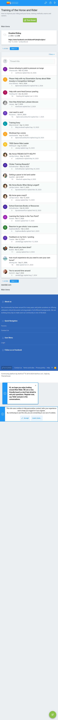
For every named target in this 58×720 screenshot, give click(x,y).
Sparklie (12, 235)
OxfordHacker (14, 225)
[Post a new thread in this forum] (32, 119)
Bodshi (17, 279)
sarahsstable (13, 194)
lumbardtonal (23, 100)
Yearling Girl (13, 152)
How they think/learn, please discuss (23, 160)
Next (14, 107)
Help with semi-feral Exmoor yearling (23, 150)
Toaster (11, 298)
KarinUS (12, 331)
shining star (13, 321)
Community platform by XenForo (22, 672)
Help (48, 666)
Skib (17, 323)
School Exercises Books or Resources (24, 264)
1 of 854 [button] (5, 107)
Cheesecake (13, 129)
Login (3, 641)
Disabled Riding (14, 91)
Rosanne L (12, 173)
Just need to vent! (16, 171)
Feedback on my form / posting (21, 295)
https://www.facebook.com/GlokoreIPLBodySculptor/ (27, 98)
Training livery (14, 181)
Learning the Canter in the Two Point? (24, 274)
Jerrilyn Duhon (14, 214)
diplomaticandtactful (22, 144)
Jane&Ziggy (19, 300)
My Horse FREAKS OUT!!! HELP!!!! (22, 212)
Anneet (11, 277)
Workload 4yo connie (17, 191)
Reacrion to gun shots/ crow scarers (23, 285)
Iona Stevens (13, 142)
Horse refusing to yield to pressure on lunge (26, 126)
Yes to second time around (19, 329)
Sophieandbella (14, 287)
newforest (18, 165)
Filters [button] (51, 113)
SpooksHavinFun (21, 248)
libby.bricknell (13, 183)
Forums (3, 624)
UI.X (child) (6, 666)
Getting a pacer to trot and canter (22, 233)
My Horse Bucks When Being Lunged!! (24, 243)
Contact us (5, 629)
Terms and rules (28, 666)
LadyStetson (19, 217)
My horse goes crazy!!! (18, 254)
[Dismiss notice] (35, 684)
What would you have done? (20, 306)
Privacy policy (40, 666)
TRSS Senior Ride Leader (19, 202)
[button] (3, 3)
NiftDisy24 (12, 204)
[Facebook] (2, 677)
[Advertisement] (29, 58)
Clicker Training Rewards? (19, 222)
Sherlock (19, 237)
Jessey (11, 162)
